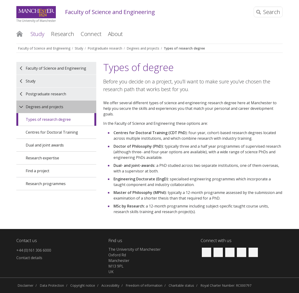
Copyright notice (82, 285)
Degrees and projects (143, 48)
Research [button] (62, 34)
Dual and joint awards (45, 145)
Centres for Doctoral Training (52, 132)
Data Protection (52, 285)
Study (79, 48)
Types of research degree (184, 48)
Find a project (37, 170)
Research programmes (46, 183)
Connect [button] (91, 34)
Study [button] (37, 34)
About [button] (115, 34)
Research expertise (42, 158)
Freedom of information (144, 285)
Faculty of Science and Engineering (110, 12)
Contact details (29, 257)
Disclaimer (25, 285)
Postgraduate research (105, 48)
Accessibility (110, 285)
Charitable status (181, 285)
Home (19, 33)
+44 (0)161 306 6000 (33, 250)
